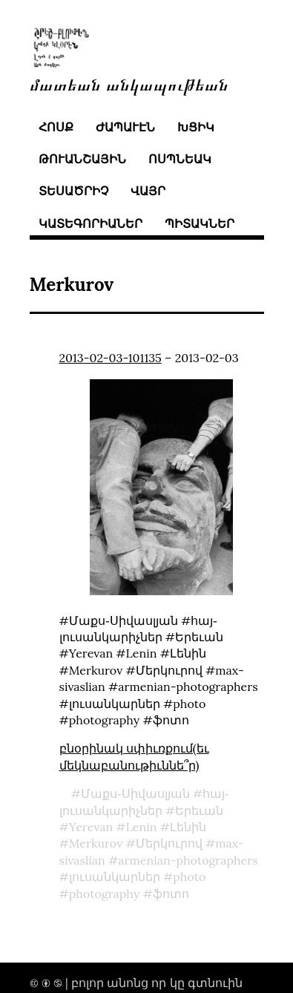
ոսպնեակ (179, 158)
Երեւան (199, 810)
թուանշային (82, 158)
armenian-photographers (187, 860)
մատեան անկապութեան (129, 83)
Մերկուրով (169, 843)
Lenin (141, 826)
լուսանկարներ (114, 876)
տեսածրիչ (73, 190)
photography (104, 893)
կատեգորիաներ (90, 223)
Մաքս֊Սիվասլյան (135, 793)
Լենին (188, 826)
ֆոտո (171, 893)
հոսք (56, 126)
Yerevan (91, 826)
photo (189, 876)
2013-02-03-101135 (110, 357)
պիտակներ (199, 223)
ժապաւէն (125, 126)
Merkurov (95, 843)
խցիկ (195, 126)
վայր (148, 190)
